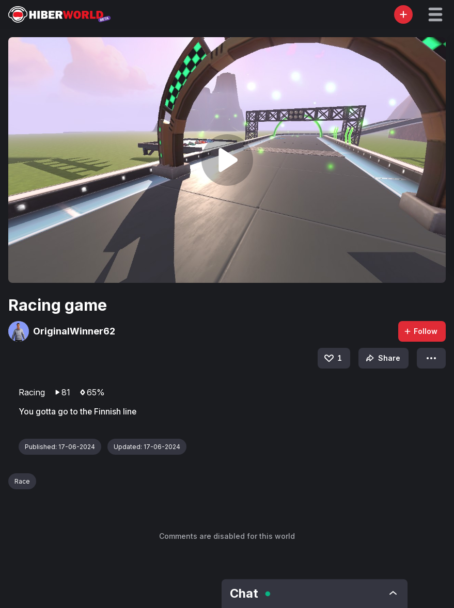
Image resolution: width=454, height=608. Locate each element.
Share (382, 358)
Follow (420, 331)
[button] (435, 14)
